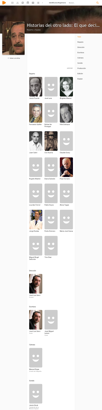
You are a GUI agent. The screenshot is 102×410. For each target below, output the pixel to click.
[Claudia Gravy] (66, 144)
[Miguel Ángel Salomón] (37, 250)
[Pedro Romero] (52, 223)
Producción (81, 68)
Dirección (80, 47)
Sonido (80, 63)
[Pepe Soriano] (66, 170)
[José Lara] (52, 90)
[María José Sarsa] (66, 223)
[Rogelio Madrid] (37, 170)
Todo (79, 37)
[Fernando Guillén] (37, 117)
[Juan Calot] (37, 144)
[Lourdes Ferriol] (37, 197)
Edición (80, 73)
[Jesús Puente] (37, 90)
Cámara (80, 58)
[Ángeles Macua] (66, 90)
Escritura (80, 52)
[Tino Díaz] (51, 250)
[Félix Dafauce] (66, 117)
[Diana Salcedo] (52, 170)
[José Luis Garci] (35, 287)
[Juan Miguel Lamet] (51, 324)
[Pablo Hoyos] (52, 197)
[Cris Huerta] (52, 144)
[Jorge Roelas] (37, 223)
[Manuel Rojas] (35, 361)
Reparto (80, 42)
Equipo (80, 79)
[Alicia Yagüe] (66, 197)
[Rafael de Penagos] (52, 117)
